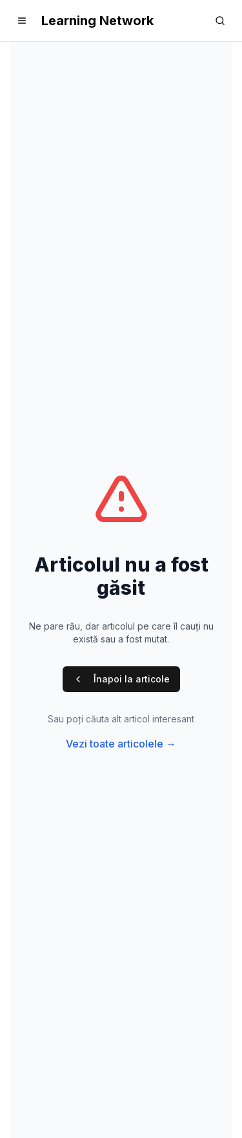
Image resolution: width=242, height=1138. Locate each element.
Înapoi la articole (121, 678)
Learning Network (97, 20)
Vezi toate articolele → (121, 743)
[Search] (220, 20)
